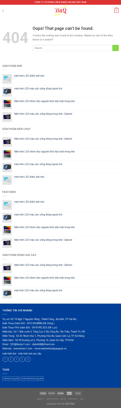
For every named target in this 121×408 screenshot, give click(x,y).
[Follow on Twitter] (16, 359)
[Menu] (4, 10)
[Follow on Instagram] (11, 359)
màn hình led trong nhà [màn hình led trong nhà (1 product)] (32, 378)
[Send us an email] (22, 359)
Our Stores (52, 399)
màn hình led (9, 353)
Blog (63, 399)
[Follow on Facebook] (5, 359)
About (40, 399)
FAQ (82, 399)
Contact (73, 399)
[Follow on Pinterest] (28, 359)
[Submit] (115, 48)
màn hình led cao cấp (29, 353)
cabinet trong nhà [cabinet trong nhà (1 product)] (11, 378)
